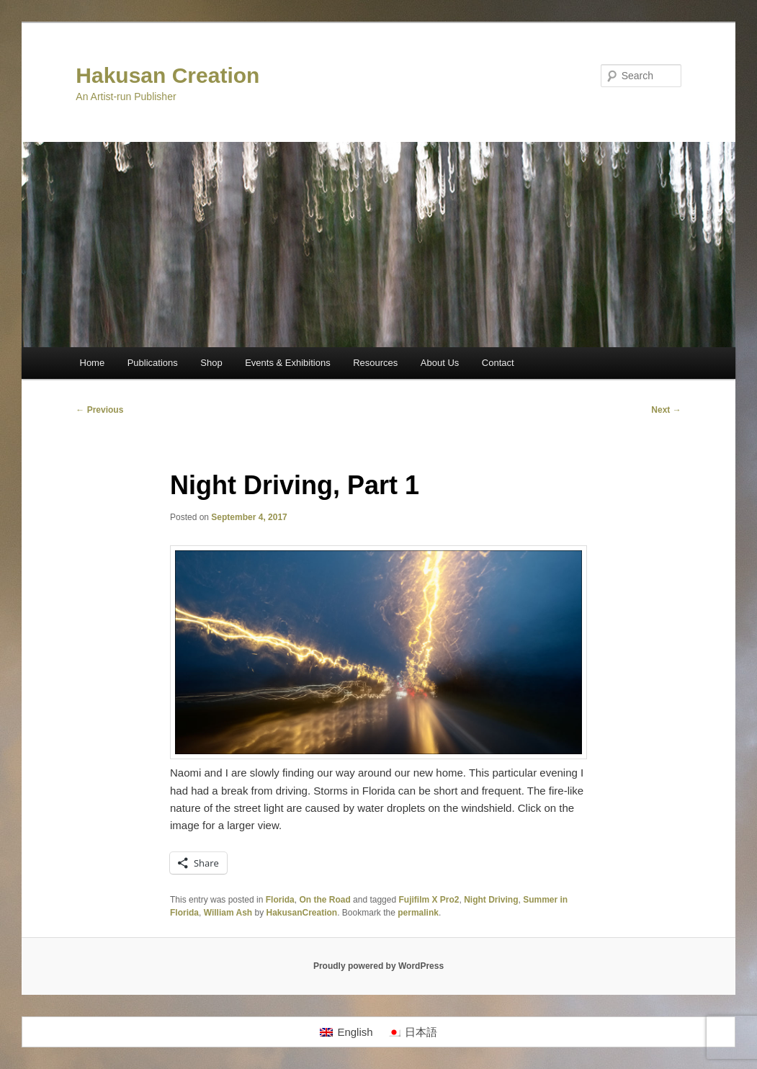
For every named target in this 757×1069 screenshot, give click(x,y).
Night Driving (491, 900)
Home (92, 362)
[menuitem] (346, 1032)
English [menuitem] (354, 1032)
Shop (211, 362)
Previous (99, 410)
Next (666, 410)
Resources (375, 362)
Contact (498, 362)
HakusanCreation (301, 913)
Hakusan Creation (167, 75)
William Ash (228, 913)
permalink (418, 913)
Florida (280, 900)
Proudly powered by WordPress (378, 966)
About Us (440, 362)
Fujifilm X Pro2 (428, 900)
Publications (152, 362)
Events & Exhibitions (288, 362)
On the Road (324, 900)
